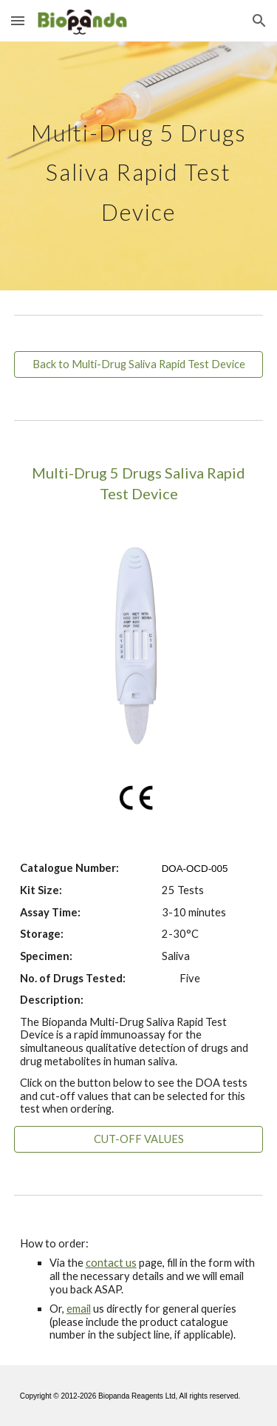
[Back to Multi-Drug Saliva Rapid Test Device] (139, 364)
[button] (17, 20)
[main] (139, 166)
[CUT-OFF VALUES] (139, 1139)
